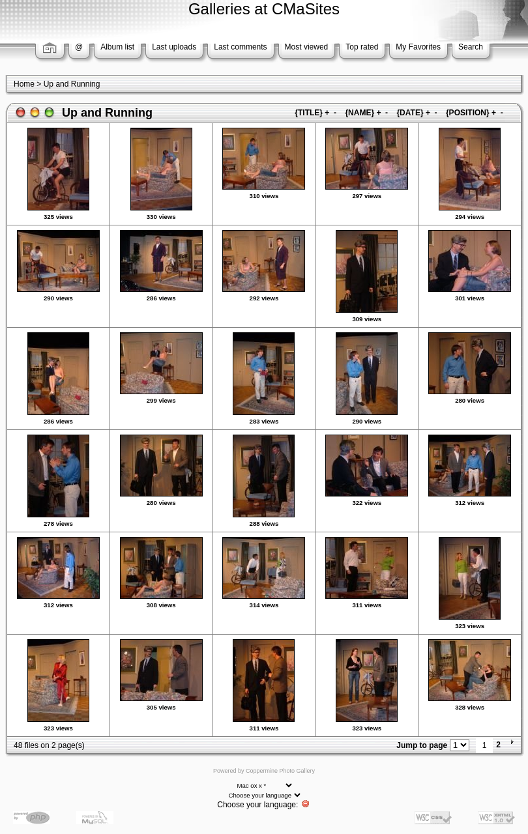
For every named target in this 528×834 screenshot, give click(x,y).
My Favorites (418, 46)
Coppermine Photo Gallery (280, 771)
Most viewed (307, 46)
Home (24, 84)
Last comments (240, 46)
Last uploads (174, 46)
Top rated (361, 46)
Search (470, 46)
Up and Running (72, 84)
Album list (117, 46)
